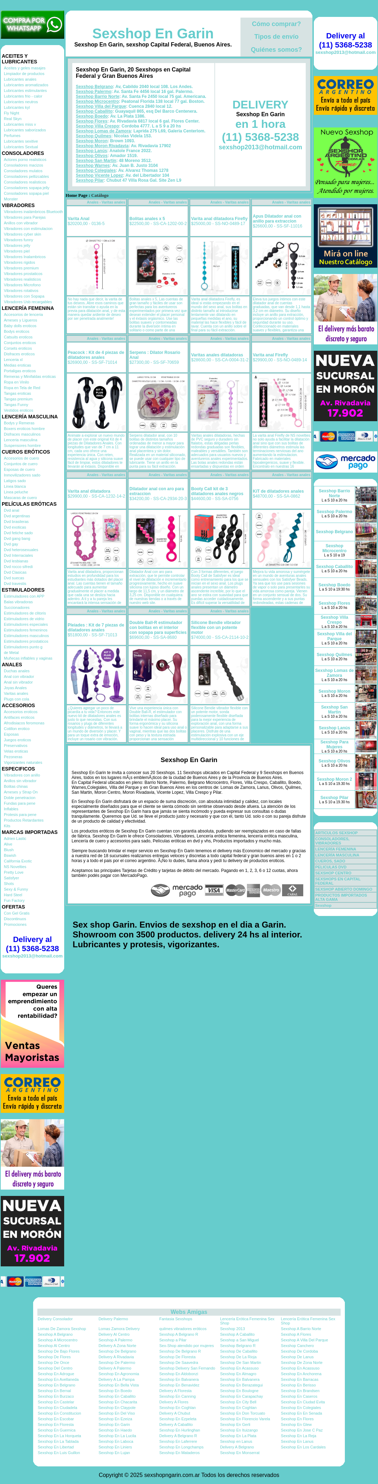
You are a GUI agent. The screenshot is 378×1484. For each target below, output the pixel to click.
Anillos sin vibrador (20, 781)
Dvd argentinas (17, 516)
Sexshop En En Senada (301, 1413)
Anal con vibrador (19, 676)
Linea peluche (16, 492)
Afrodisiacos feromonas (24, 723)
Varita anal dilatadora (89, 491)
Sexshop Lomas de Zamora (103, 131)
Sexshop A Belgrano (55, 1334)
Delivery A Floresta (175, 1391)
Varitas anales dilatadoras (217, 355)
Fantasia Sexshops (176, 1319)
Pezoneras (13, 757)
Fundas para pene (19, 803)
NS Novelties (15, 867)
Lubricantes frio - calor (23, 96)
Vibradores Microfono (22, 285)
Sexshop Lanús (91, 150)
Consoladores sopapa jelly (26, 188)
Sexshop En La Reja (298, 1436)
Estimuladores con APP (24, 596)
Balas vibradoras (18, 602)
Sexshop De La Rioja (238, 1357)
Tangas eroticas (17, 393)
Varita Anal (79, 218)
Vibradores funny (18, 240)
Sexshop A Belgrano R (178, 1334)
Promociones (15, 924)
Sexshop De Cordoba (299, 1351)
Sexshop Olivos (92, 155)
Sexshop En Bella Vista (118, 1385)
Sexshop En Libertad (56, 1447)
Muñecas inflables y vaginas (28, 658)
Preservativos (16, 745)
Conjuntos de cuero (20, 464)
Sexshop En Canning (177, 1396)
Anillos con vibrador (21, 223)
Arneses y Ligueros (20, 320)
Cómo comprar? (276, 23)
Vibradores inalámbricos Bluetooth (33, 212)
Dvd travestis (15, 583)
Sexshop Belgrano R (238, 1345)
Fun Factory (14, 900)
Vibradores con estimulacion (28, 228)
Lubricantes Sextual (21, 147)
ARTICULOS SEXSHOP (336, 833)
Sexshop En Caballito (116, 1396)
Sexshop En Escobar (56, 1419)
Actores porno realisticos (25, 159)
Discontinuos (15, 919)
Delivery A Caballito (176, 1424)
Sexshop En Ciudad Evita (303, 1402)
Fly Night (11, 113)
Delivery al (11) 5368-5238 (32, 944)
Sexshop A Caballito (237, 1334)
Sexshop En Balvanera (179, 1379)
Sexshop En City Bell (238, 1402)
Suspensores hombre (22, 445)
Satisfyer (11, 878)
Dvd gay (11, 544)
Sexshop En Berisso (298, 1385)
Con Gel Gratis (17, 913)
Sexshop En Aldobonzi (178, 1374)
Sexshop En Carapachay (241, 1396)
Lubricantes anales (20, 79)
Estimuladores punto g (23, 647)
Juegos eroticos (17, 740)
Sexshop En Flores (297, 1419)
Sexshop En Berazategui (241, 1385)
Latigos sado (15, 481)
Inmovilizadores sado (22, 475)
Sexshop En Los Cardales (303, 1447)
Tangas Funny (16, 405)
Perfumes (12, 135)
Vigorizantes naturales (23, 762)
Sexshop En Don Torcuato (242, 1413)
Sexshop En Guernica (56, 1430)
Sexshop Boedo (92, 116)
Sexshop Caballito (94, 111)
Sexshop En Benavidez (179, 1385)
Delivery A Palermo (114, 1368)
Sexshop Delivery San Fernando (187, 1368)
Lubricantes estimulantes (25, 90)
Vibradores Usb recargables (28, 302)
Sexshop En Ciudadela (57, 1407)
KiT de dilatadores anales (278, 491)
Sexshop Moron (92, 140)
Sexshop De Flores (54, 1357)
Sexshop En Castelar (56, 1402)
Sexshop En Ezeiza (115, 1419)
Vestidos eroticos (18, 410)
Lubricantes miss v (20, 124)
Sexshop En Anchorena (301, 1374)
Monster (11, 199)
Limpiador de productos (24, 73)
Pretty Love (14, 872)
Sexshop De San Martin (240, 1362)
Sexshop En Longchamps (181, 1447)
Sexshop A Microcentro (58, 1340)
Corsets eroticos (18, 348)
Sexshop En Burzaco (56, 1396)
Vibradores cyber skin (22, 234)
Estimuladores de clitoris (25, 613)
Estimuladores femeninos (26, 630)
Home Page (76, 195)
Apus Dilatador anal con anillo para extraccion (277, 219)
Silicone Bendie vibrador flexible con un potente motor (216, 627)
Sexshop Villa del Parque (101, 106)
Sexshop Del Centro (55, 1368)
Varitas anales (16, 693)
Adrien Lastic (15, 838)
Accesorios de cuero (21, 458)
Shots (9, 883)
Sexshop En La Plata (238, 1436)
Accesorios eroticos (20, 712)
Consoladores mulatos (23, 171)
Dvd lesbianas (16, 561)
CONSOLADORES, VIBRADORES (332, 841)
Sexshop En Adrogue (56, 1374)
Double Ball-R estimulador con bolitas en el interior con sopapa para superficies (158, 627)
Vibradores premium (21, 268)
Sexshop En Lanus (297, 1441)
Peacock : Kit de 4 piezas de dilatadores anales (96, 355)
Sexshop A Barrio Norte (301, 1329)
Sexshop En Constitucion (59, 1413)
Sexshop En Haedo (115, 1430)
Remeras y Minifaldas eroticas (30, 376)
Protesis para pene (20, 814)
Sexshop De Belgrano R (180, 1351)
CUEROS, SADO (330, 861)
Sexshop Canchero (297, 1345)
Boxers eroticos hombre (24, 428)
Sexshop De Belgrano (117, 1351)
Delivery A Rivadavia (116, 1357)
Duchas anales (17, 671)
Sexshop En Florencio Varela (245, 1419)
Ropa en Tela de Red (22, 388)
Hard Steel (13, 895)
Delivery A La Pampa (116, 1379)
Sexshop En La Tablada (58, 1441)
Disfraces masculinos (22, 434)
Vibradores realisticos (22, 279)
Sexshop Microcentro (97, 101)
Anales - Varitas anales (106, 202)
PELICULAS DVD (331, 867)
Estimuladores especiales (26, 624)
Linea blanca (15, 486)
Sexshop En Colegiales (301, 1407)
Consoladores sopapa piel (26, 193)
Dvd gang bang (17, 538)
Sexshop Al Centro (54, 1345)
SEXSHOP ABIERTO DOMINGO (343, 889)
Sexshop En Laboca (115, 1441)
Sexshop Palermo (93, 91)
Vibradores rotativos (21, 290)
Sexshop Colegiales (96, 170)
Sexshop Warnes (93, 165)
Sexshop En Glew (296, 1424)
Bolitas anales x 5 (147, 218)
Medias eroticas (17, 365)
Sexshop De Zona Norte (302, 1362)
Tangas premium (18, 399)
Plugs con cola (16, 699)
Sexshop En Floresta (56, 1424)
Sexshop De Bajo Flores (59, 1351)
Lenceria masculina (20, 440)
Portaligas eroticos (20, 371)
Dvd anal (11, 510)
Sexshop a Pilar (173, 1340)
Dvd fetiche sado (18, 533)
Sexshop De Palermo (116, 1362)
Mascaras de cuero (20, 497)
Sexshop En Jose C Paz (302, 1430)
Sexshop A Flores (296, 1334)
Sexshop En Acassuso (239, 1368)
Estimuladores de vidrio (24, 619)
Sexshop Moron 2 (334, 779)
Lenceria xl (13, 359)
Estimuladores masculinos (26, 636)
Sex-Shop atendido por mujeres (186, 1345)
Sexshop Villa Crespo (97, 126)
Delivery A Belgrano (237, 1447)
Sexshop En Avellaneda (58, 1379)
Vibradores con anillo (22, 775)
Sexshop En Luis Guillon (59, 1453)
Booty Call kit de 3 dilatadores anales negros (217, 491)
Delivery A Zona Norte (117, 1345)
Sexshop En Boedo (115, 1391)
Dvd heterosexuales (21, 550)
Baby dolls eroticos (20, 326)
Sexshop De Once (53, 1362)
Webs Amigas (189, 1312)
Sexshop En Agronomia (118, 1374)
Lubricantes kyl (17, 107)
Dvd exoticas (15, 527)
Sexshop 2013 (232, 1329)
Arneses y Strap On (21, 792)
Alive (8, 844)
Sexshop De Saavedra (178, 1362)
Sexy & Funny (16, 889)
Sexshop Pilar (90, 180)
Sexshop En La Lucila (117, 1436)
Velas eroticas (16, 751)
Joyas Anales (15, 688)
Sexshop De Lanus (297, 1357)
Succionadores (17, 607)
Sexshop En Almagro (238, 1374)
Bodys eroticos (16, 331)
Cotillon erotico (17, 729)
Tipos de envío (276, 36)
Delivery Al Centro (113, 1334)
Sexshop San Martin (96, 160)
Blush (9, 850)
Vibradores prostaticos (23, 274)
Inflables (11, 809)
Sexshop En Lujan (114, 1453)
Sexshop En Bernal (54, 1391)
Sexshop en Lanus (236, 1441)
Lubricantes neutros (21, 102)
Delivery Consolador (55, 1319)
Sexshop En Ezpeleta (177, 1419)
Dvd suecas (14, 578)
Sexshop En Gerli (235, 1424)
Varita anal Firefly (270, 355)
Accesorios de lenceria (23, 314)
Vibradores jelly (17, 245)
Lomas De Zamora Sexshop (62, 1329)
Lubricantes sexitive (21, 141)
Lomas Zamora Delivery (119, 1329)
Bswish (10, 855)
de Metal (11, 652)
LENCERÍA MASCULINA (337, 855)
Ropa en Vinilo (16, 382)
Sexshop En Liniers (115, 1447)
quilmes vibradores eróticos (183, 1329)
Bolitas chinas (16, 786)
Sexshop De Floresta (177, 1357)
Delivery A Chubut (174, 1413)
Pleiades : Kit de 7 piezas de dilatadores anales (96, 627)
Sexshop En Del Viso (116, 1413)
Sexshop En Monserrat (240, 1453)
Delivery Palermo (113, 1319)
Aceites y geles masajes (24, 68)
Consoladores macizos (23, 165)
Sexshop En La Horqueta (59, 1436)
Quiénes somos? (276, 49)
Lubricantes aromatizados (26, 85)
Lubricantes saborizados (25, 130)
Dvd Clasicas (15, 572)
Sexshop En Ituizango (239, 1430)
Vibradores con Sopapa (24, 296)
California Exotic (18, 861)
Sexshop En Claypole (116, 1407)
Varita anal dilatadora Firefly (219, 218)
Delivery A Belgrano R (178, 1436)
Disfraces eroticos (19, 354)
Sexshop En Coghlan (177, 1407)
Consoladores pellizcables (26, 176)
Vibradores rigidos (19, 262)
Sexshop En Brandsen (300, 1391)
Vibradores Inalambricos (24, 257)
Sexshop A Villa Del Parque (304, 1340)
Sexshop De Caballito (238, 1351)
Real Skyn (13, 119)
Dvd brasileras (16, 521)
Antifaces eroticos (19, 717)
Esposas (11, 734)
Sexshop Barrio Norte (97, 96)
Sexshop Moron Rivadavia (102, 145)
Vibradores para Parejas (24, 217)
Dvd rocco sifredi (18, 567)
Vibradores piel (17, 251)
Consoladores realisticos (25, 182)
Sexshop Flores (91, 121)
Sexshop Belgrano (94, 86)
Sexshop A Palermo (115, 1340)
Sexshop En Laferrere (178, 1441)
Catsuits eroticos (18, 337)
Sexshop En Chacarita (117, 1402)
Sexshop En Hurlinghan (179, 1430)
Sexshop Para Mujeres (334, 744)
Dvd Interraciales (18, 555)
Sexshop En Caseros (299, 1396)
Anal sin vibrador (18, 682)
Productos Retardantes (24, 820)
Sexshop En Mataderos (179, 1453)
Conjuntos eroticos (20, 343)
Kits (7, 826)
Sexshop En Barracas (299, 1379)
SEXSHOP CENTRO (333, 873)
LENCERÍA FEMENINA (335, 849)
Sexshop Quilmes (93, 135)
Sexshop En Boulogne (239, 1391)
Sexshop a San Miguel (239, 1340)
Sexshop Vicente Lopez (99, 175)
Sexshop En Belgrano (56, 1385)
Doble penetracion (19, 798)
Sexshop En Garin (153, 33)
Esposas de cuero (19, 469)
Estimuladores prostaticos (26, 641)
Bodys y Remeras (19, 423)
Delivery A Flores (174, 1402)
